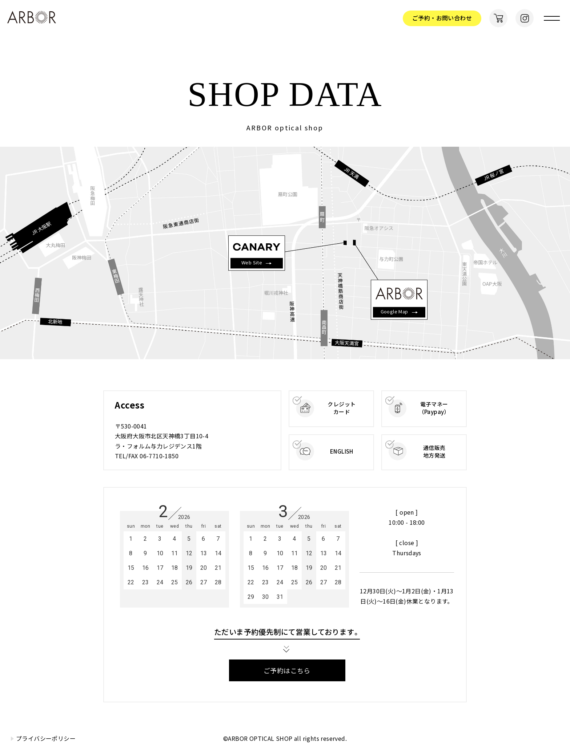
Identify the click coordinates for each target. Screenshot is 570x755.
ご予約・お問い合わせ (442, 17)
